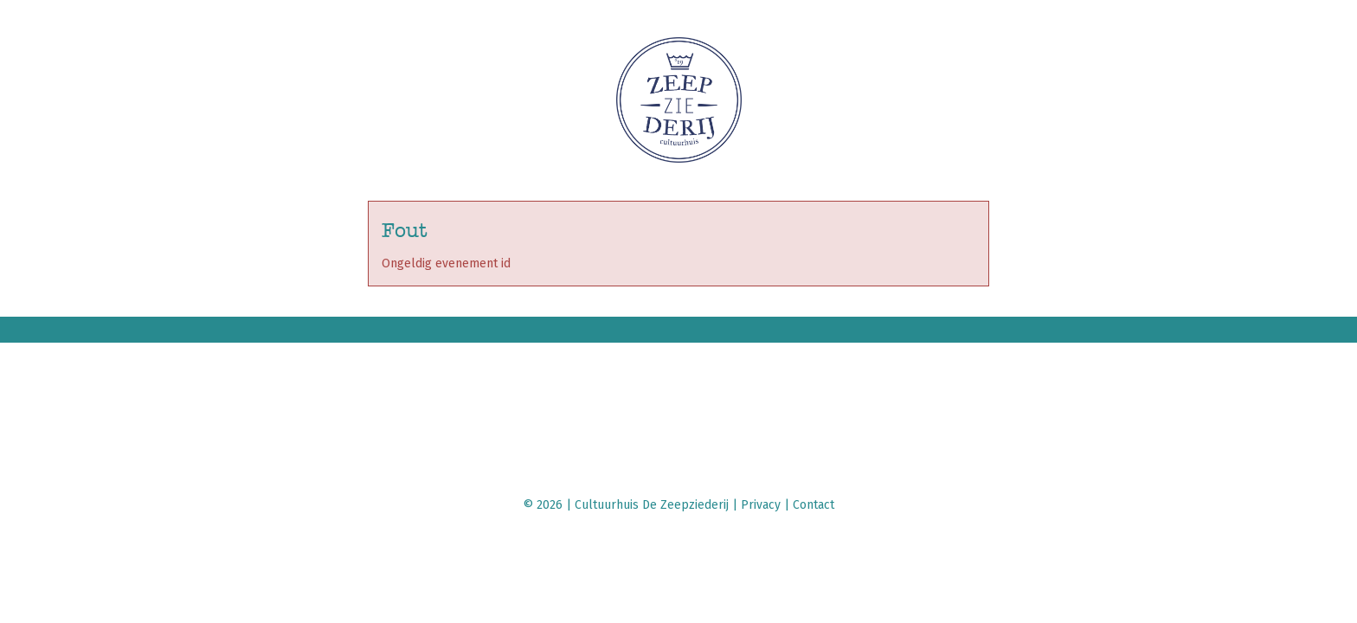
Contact (813, 505)
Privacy (761, 505)
